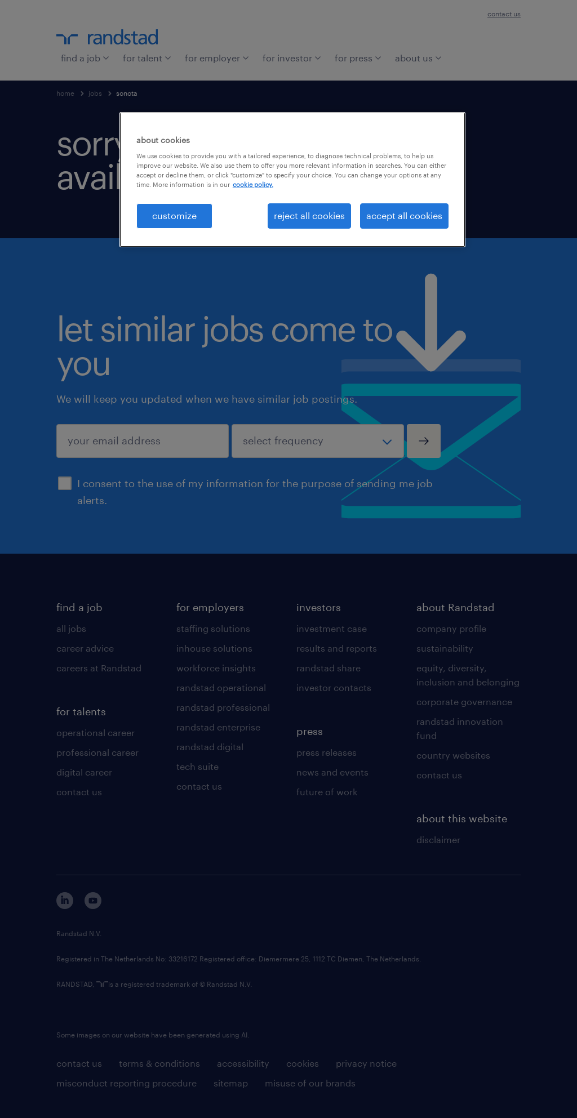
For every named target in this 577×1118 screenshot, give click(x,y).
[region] (292, 179)
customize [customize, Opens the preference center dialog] (174, 215)
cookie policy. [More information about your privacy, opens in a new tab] (253, 184)
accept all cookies (404, 215)
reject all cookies (309, 215)
